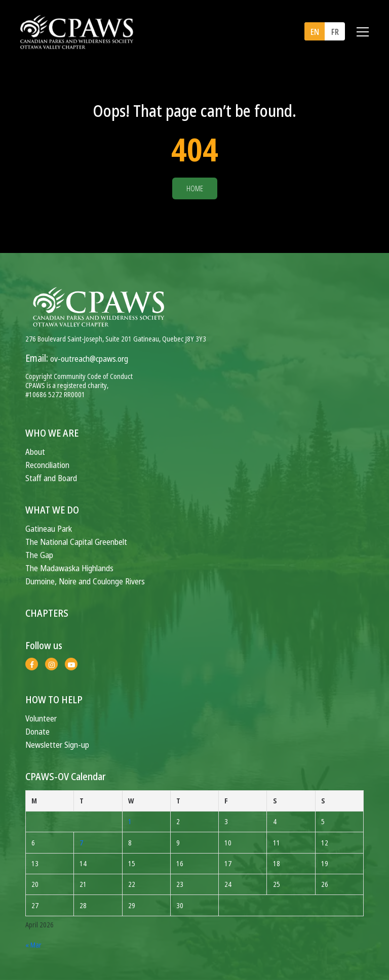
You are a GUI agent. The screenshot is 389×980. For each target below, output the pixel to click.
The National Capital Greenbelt (76, 541)
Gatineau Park (48, 528)
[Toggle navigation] (363, 31)
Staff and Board (51, 478)
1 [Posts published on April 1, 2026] (130, 821)
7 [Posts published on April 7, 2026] (81, 842)
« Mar (33, 945)
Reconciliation (47, 465)
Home (194, 188)
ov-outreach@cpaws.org (89, 358)
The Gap (39, 555)
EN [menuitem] (314, 31)
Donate (37, 731)
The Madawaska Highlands (69, 568)
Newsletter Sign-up (57, 744)
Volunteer (41, 718)
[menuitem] (314, 31)
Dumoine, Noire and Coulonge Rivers (85, 581)
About (35, 451)
